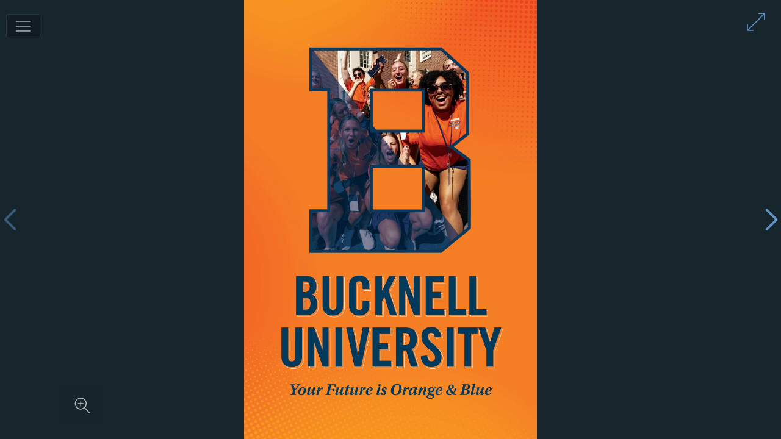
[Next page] (771, 219)
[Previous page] (9, 219)
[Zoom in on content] (82, 405)
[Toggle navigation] (23, 26)
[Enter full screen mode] (756, 22)
